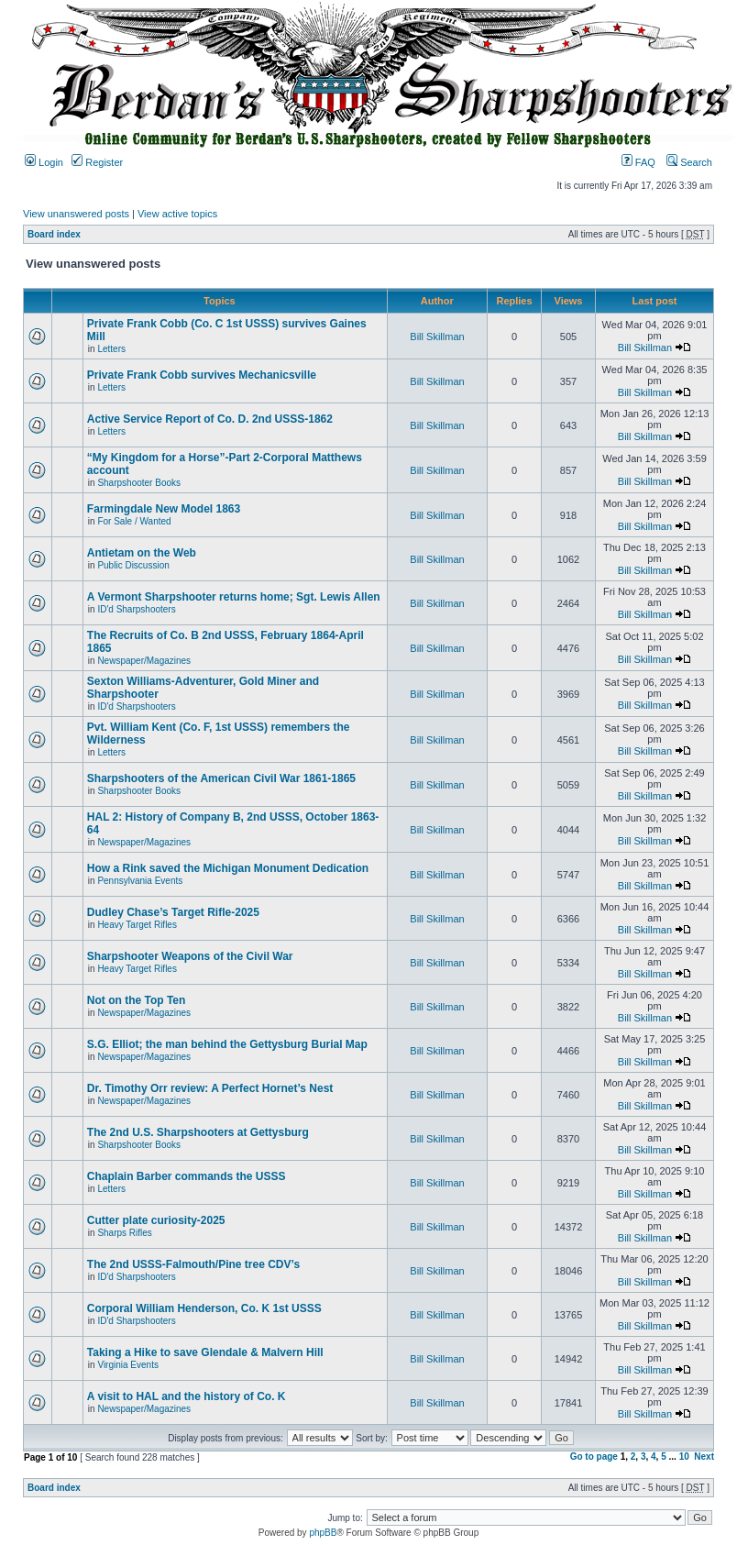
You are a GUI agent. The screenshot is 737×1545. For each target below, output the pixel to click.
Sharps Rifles (124, 1233)
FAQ (638, 162)
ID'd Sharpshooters (136, 609)
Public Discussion (133, 565)
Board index (54, 234)
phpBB (322, 1533)
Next (704, 1456)
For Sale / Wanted (133, 521)
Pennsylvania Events (139, 881)
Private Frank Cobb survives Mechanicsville (201, 375)
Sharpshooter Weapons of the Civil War (190, 956)
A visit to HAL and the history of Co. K (186, 1396)
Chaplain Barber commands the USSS (186, 1176)
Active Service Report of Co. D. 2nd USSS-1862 (210, 419)
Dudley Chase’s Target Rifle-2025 (173, 912)
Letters (111, 349)
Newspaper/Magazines (144, 661)
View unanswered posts (76, 213)
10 (684, 1456)
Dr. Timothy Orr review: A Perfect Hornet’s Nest (210, 1088)
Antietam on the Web (141, 552)
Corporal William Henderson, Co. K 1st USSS (204, 1308)
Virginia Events (128, 1365)
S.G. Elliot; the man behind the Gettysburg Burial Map (227, 1044)
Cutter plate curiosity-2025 (156, 1220)
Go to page (594, 1456)
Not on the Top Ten (136, 1000)
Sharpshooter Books (139, 483)
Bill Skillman (437, 336)
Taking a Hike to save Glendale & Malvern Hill (205, 1352)
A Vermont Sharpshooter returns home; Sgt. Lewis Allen (233, 596)
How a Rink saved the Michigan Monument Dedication (227, 868)
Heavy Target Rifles (137, 925)
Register (97, 162)
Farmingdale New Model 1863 (163, 508)
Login (44, 162)
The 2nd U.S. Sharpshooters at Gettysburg (198, 1132)
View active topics (177, 213)
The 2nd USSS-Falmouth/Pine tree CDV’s (193, 1264)
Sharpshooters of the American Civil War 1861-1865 (221, 778)
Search (689, 162)
